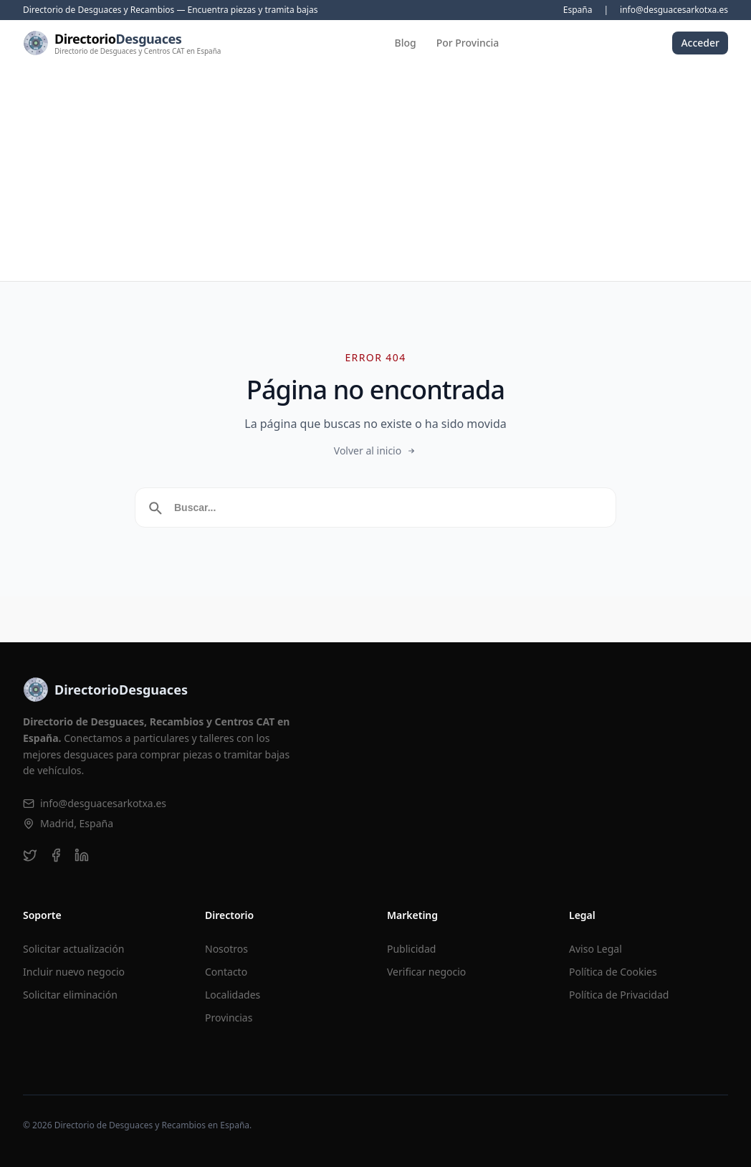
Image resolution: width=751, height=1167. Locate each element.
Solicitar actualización (73, 949)
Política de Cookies (613, 971)
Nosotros (226, 949)
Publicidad (411, 949)
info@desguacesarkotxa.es (674, 10)
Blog (405, 42)
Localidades (232, 994)
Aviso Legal (595, 949)
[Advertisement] (375, 173)
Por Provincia (467, 42)
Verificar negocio (426, 971)
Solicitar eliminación (70, 994)
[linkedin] (82, 855)
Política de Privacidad (619, 994)
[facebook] (56, 855)
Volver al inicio (375, 450)
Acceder (700, 42)
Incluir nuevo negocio (74, 971)
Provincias (228, 1017)
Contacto (226, 971)
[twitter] (30, 855)
